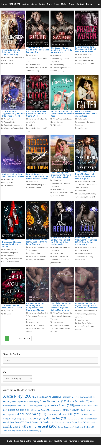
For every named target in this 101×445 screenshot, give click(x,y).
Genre (34, 4)
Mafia (64, 4)
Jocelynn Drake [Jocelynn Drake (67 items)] (41, 410)
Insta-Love (67, 119)
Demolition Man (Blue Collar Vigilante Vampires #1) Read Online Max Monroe (61, 306)
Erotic (71, 4)
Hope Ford (82, 190)
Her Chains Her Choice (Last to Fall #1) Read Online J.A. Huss (36, 113)
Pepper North (9, 122)
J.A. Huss (32, 125)
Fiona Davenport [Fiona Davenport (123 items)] (53, 401)
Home (4, 4)
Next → (27, 338)
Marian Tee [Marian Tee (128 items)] (56, 418)
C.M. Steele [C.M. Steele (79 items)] (54, 396)
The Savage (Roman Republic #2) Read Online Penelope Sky (62, 50)
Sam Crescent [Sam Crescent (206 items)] (42, 426)
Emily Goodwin (34, 253)
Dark (49, 4)
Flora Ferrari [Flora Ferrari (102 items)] (78, 401)
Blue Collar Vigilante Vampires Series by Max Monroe (35, 328)
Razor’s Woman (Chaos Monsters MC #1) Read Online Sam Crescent (85, 49)
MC (69, 247)
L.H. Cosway (9, 185)
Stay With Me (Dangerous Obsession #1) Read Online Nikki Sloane (12, 243)
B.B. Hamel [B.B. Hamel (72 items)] (40, 397)
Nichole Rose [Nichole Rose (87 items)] (15, 422)
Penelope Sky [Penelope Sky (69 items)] (50, 422)
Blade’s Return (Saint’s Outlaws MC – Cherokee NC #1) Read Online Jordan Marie (61, 240)
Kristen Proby (58, 189)
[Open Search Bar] (98, 4)
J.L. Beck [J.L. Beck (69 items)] (31, 405)
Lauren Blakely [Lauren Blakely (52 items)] (53, 414)
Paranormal (8, 60)
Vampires (30, 319)
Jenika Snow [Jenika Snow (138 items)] (62, 405)
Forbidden (91, 122)
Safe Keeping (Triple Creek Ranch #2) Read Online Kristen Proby (61, 174)
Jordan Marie (58, 253)
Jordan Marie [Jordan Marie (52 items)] (56, 410)
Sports (60, 122)
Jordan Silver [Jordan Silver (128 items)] (74, 410)
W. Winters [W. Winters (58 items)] (20, 431)
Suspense (30, 61)
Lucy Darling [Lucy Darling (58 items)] (18, 419)
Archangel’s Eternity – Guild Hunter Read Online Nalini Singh (12, 52)
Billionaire (91, 181)
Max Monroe (34, 322)
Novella (53, 122)
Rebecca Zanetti (35, 188)
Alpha (56, 4)
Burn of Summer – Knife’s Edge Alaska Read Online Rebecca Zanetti (37, 176)
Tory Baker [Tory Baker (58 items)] (9, 431)
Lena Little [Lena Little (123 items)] (70, 414)
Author (25, 4)
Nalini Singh (8, 63)
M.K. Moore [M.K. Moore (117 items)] (34, 418)
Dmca (89, 4)
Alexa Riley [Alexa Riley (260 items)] (18, 396)
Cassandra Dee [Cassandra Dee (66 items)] (71, 397)
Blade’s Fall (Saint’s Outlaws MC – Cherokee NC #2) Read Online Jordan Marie (86, 240)
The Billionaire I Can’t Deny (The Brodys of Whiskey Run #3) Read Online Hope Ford (85, 175)
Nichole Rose (58, 125)
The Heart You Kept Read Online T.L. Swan (12, 306)
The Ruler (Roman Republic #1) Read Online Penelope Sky (37, 49)
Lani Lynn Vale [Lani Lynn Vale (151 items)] (32, 414)
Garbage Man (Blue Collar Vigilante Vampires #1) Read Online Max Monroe (35, 306)
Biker (65, 247)
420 (20, 338)
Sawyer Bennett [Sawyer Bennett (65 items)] (66, 427)
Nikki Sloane (9, 255)
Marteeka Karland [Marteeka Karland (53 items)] (75, 419)
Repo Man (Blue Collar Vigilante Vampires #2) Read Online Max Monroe (86, 305)
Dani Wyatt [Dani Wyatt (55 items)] (85, 397)
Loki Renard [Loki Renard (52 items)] (86, 414)
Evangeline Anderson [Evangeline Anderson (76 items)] (26, 401)
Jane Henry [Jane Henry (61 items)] (43, 406)
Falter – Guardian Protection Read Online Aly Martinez (86, 113)
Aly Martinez (83, 128)
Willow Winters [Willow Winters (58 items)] (34, 431)
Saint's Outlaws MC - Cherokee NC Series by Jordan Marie (59, 259)
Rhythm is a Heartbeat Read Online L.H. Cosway (13, 175)
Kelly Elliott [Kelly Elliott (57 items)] (12, 414)
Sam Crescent (83, 57)
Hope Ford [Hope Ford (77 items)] (18, 405)
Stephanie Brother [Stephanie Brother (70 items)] (84, 427)
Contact (80, 4)
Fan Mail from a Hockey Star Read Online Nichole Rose (62, 113)
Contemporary (31, 58)
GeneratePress (87, 440)
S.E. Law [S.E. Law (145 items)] (16, 426)
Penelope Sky (34, 64)
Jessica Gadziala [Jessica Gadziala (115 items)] (20, 410)
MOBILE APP (14, 4)
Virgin (89, 54)
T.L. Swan (7, 314)
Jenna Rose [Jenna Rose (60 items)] (80, 406)
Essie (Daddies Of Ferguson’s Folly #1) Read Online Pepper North (13, 113)
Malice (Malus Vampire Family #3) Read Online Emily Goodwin (36, 241)
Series (42, 4)
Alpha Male (8, 57)
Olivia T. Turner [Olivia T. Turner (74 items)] (33, 422)
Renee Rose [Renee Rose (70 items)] (79, 422)
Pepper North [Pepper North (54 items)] (65, 422)
